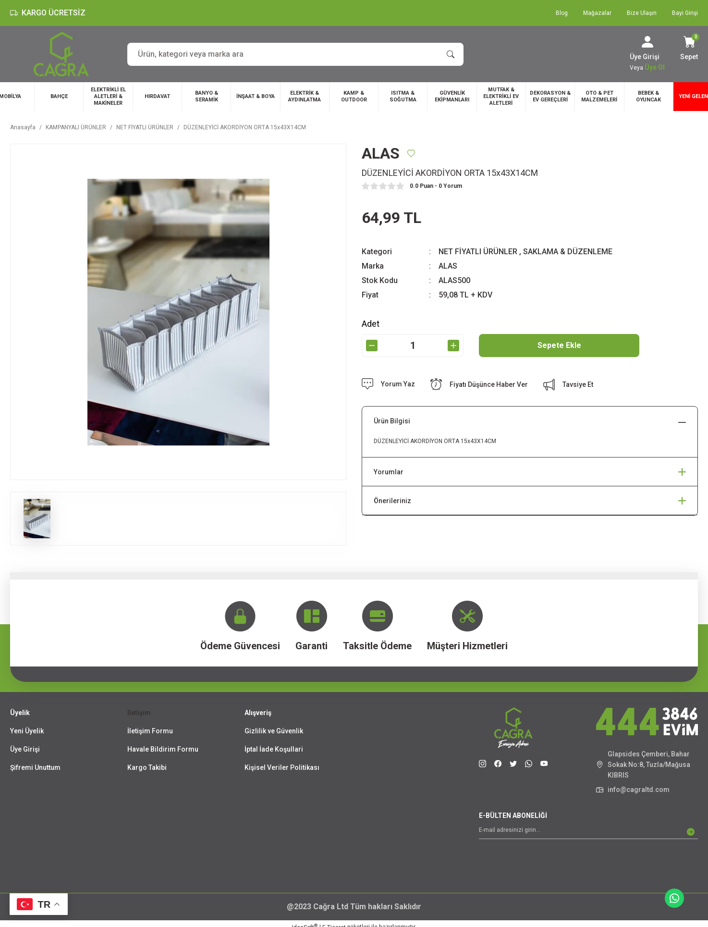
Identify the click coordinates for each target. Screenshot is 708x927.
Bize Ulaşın (642, 13)
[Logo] (61, 54)
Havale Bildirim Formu (162, 749)
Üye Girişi (25, 749)
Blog (562, 13)
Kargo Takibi (147, 767)
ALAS (448, 266)
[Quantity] (412, 345)
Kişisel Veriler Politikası (281, 767)
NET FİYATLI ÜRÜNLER (478, 251)
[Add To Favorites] (411, 153)
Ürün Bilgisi (392, 421)
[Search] (295, 54)
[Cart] (689, 49)
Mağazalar (597, 13)
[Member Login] (647, 42)
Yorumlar (388, 472)
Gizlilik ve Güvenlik (273, 731)
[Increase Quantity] (453, 345)
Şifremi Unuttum (35, 767)
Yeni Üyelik (27, 731)
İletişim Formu (150, 731)
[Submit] (691, 832)
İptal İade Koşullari (273, 749)
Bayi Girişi (685, 13)
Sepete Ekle (559, 345)
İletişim (139, 713)
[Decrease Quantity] (371, 345)
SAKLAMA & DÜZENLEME (567, 251)
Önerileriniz (392, 501)
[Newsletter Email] (588, 832)
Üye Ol (655, 67)
